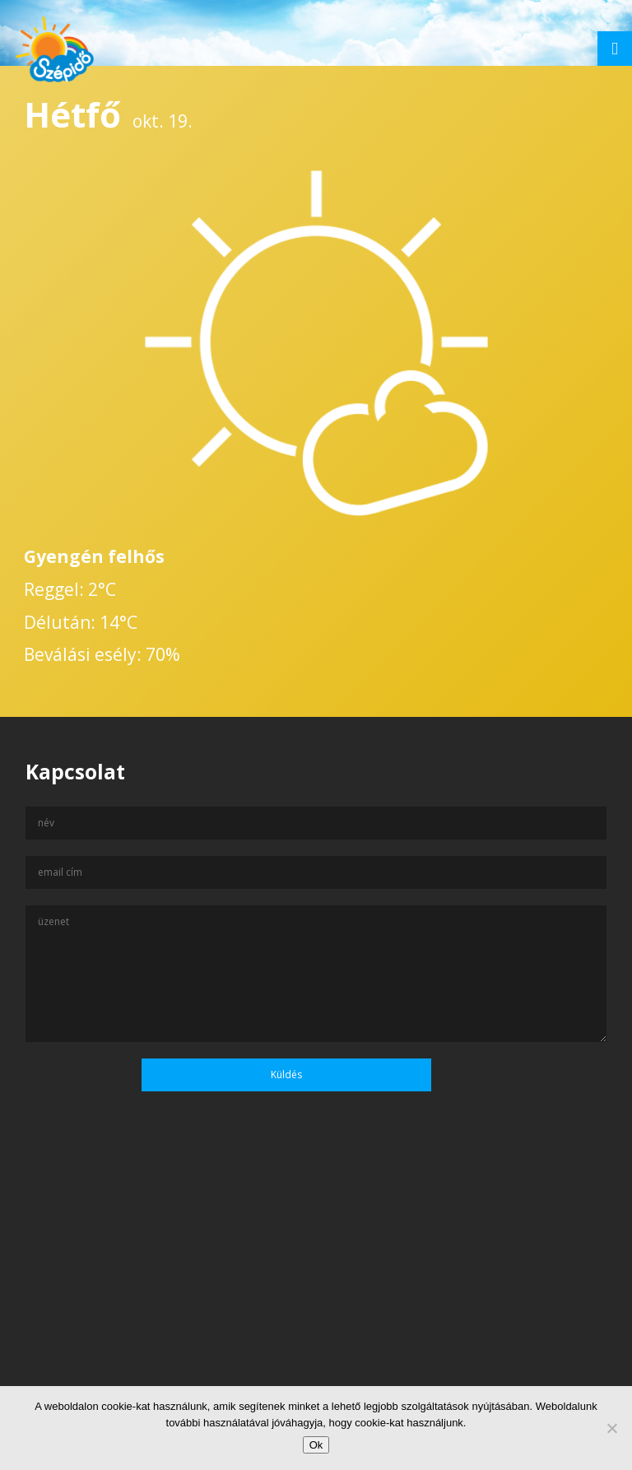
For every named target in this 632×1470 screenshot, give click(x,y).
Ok (316, 1445)
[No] (611, 1428)
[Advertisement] (316, 1311)
